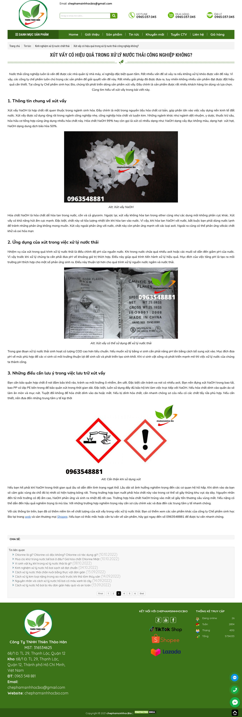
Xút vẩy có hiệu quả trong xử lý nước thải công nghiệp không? (106, 46)
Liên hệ (198, 34)
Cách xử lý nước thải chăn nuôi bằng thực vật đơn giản (50, 572)
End (142, 593)
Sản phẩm (114, 34)
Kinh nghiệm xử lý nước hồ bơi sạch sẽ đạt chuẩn (46, 568)
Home (73, 34)
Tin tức (134, 34)
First (100, 593)
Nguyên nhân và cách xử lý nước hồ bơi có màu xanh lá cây (53, 581)
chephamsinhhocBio (119, 713)
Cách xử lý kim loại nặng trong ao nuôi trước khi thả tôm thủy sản (57, 576)
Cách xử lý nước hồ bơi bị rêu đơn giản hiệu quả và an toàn (53, 585)
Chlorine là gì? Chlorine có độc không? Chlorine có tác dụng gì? (56, 555)
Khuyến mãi (155, 34)
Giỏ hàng (217, 34)
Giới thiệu (92, 34)
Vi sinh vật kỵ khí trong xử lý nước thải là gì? (43, 563)
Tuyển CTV (179, 34)
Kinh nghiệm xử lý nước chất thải (52, 46)
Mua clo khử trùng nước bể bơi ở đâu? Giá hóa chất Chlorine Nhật (57, 559)
